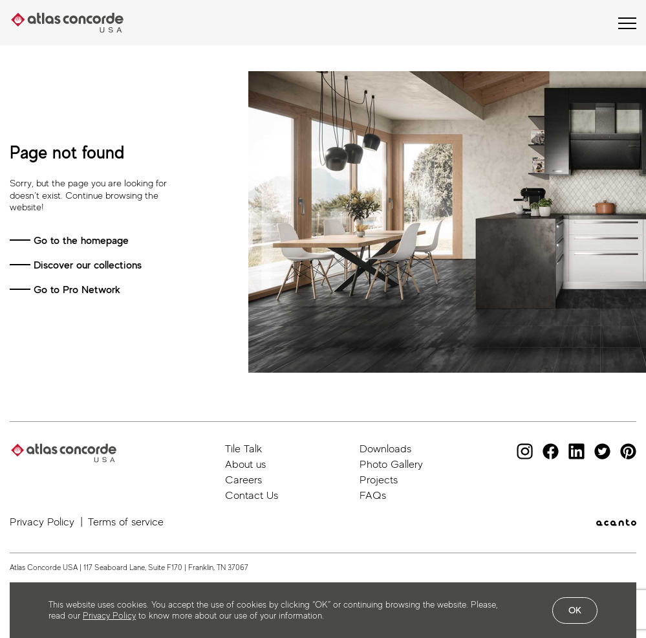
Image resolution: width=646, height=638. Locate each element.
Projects (379, 480)
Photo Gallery (391, 464)
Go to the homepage (81, 240)
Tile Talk (243, 449)
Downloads (385, 449)
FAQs (373, 495)
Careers (243, 480)
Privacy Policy (42, 522)
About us (245, 464)
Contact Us (251, 495)
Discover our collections (88, 265)
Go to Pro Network (77, 289)
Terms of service (126, 522)
